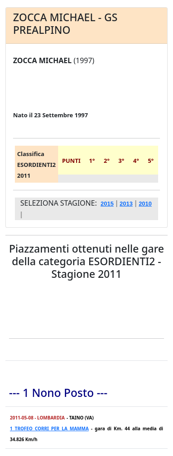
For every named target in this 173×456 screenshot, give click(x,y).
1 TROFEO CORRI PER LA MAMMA (49, 428)
